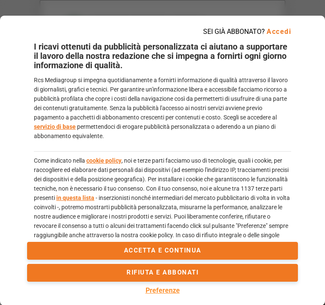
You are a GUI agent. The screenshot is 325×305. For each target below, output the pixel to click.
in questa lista (75, 197)
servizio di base (55, 126)
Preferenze (163, 290)
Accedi (279, 32)
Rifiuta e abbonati (162, 272)
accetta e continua (162, 250)
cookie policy (103, 160)
